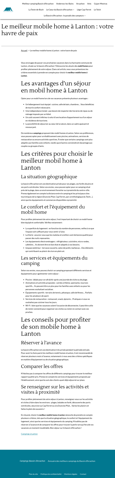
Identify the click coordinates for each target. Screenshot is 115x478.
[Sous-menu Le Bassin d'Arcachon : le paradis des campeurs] (85, 15)
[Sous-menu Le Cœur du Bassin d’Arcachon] (73, 9)
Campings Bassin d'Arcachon (32, 461)
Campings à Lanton (29, 434)
